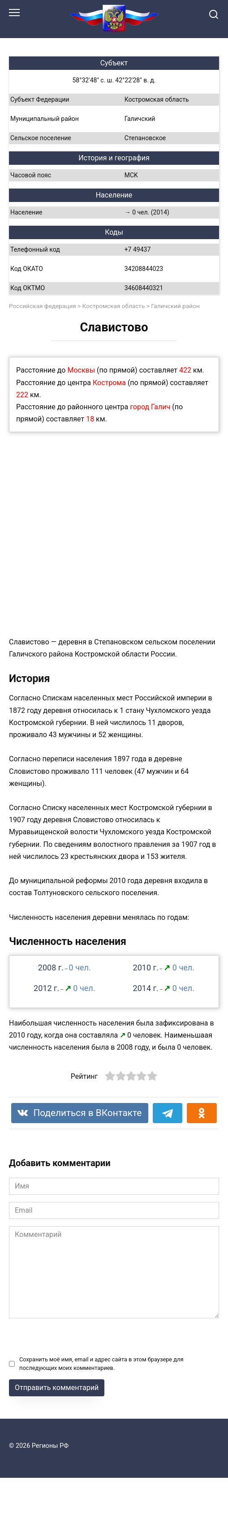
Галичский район (175, 305)
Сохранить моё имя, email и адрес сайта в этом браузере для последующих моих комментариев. (101, 1363)
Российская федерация (42, 305)
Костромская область (113, 305)
